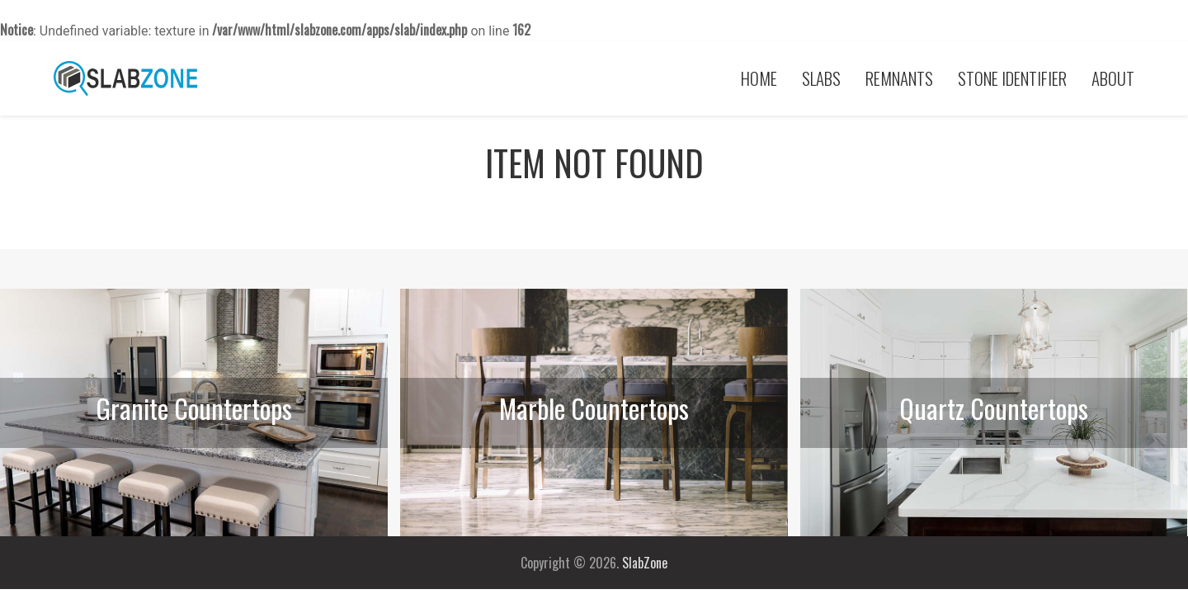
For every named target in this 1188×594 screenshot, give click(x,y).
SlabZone (644, 563)
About (1112, 78)
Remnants (899, 78)
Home (759, 78)
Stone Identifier (1012, 78)
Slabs (821, 78)
